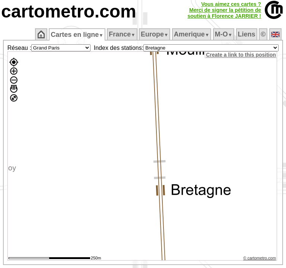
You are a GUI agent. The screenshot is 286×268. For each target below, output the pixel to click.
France (122, 34)
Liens (246, 34)
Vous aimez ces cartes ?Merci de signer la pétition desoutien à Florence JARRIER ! (224, 10)
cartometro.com (68, 11)
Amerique (191, 34)
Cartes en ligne (77, 34)
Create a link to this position (242, 55)
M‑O (223, 34)
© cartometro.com (260, 259)
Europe (154, 34)
